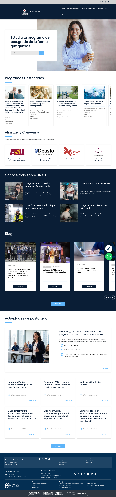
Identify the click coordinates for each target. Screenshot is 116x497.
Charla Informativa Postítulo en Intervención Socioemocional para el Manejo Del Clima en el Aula (22, 415)
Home (63, 8)
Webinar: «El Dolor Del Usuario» (90, 383)
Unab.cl (7, 2)
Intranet (31, 2)
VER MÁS (20, 286)
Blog (106, 8)
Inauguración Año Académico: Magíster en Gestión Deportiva (20, 385)
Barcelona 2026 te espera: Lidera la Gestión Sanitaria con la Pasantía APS (57, 385)
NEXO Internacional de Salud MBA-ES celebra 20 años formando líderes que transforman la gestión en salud (19, 273)
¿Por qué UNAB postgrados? (88, 8)
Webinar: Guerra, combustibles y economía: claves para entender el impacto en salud (57, 415)
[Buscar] (27, 53)
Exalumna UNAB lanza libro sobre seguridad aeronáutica (54, 271)
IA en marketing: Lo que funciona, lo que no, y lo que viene (88, 270)
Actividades (100, 8)
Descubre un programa (73, 8)
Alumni (38, 2)
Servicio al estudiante (19, 2)
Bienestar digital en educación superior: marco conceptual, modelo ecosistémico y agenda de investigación (93, 416)
